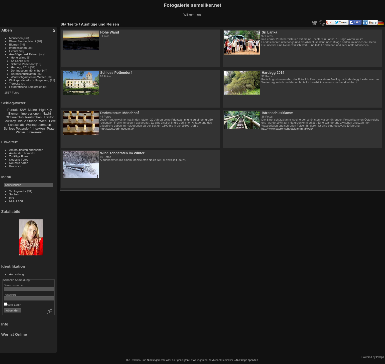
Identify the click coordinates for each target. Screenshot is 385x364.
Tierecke (14, 83)
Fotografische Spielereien (25, 86)
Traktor (49, 117)
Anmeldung (16, 274)
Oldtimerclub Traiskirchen (24, 117)
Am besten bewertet (22, 153)
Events (13, 51)
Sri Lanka (17, 60)
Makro (32, 110)
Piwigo (380, 356)
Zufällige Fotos (18, 156)
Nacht (47, 113)
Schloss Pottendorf (23, 64)
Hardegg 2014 (20, 67)
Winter (20, 132)
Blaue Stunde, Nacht (22, 41)
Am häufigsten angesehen (26, 149)
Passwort (10, 294)
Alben (6, 30)
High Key (45, 110)
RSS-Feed (16, 200)
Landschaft (16, 125)
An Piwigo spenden (246, 359)
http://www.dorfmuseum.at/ (117, 128)
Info (11, 197)
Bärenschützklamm (23, 73)
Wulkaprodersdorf (38, 125)
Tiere (52, 121)
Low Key (9, 121)
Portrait (12, 110)
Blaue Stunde (27, 121)
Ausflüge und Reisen (23, 54)
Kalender (15, 166)
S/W (23, 110)
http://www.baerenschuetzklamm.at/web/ (287, 128)
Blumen (14, 44)
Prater (51, 128)
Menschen (16, 38)
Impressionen (18, 47)
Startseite (69, 24)
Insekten (39, 128)
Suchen (14, 194)
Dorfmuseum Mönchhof (26, 70)
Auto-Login (12, 304)
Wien (42, 121)
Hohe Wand (18, 57)
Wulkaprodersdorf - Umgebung (29, 80)
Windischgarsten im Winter (28, 77)
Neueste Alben (18, 162)
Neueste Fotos (18, 159)
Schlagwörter (17, 191)
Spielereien (35, 132)
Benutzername (13, 285)
